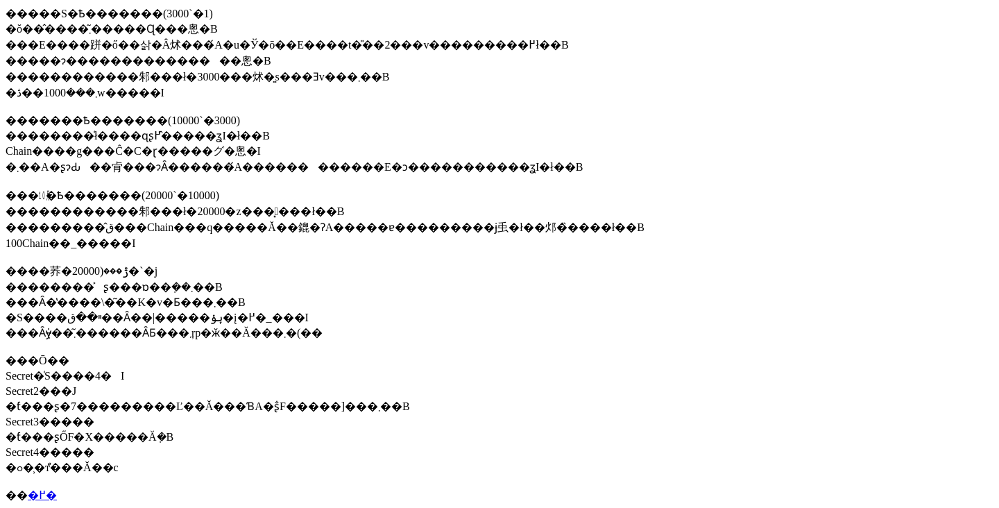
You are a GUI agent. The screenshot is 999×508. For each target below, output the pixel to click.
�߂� (42, 495)
